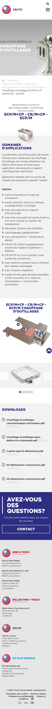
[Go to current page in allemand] (19, 702)
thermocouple (19, 217)
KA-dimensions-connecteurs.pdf (26, 466)
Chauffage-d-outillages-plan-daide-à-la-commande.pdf (27, 439)
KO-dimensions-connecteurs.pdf (26, 480)
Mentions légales (38, 693)
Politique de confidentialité (21, 696)
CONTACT (26, 529)
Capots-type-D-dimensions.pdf (25, 453)
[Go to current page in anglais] (26, 702)
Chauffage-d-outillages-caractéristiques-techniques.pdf (26, 423)
